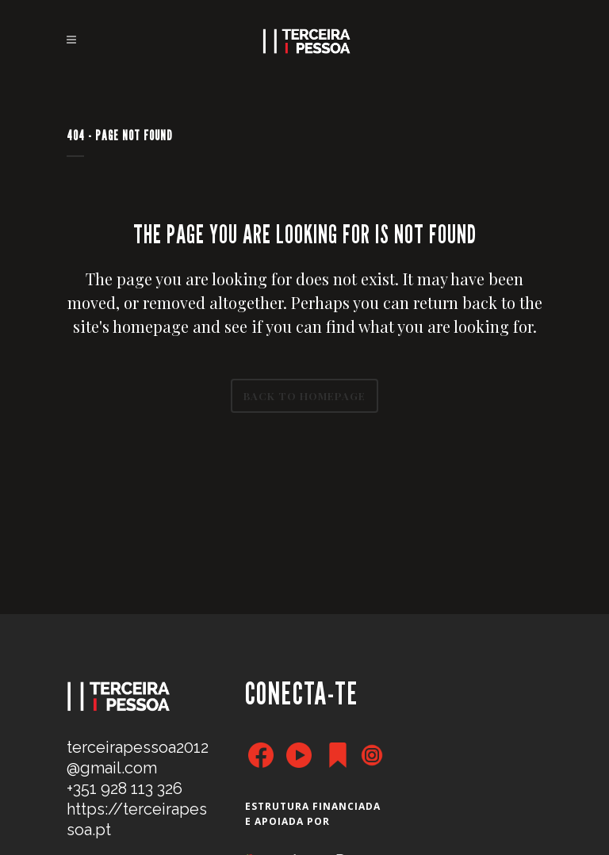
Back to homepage (304, 396)
